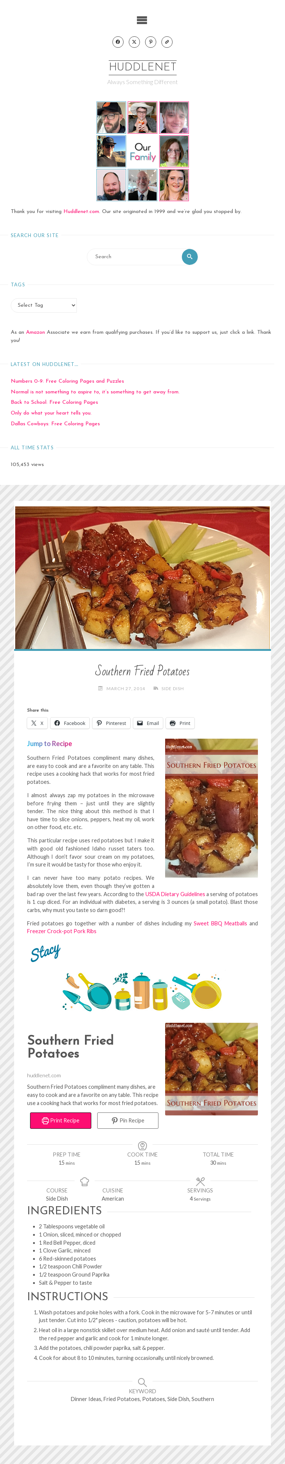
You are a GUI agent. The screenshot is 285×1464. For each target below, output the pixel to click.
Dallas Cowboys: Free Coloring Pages (55, 424)
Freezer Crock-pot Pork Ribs (61, 931)
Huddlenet (143, 68)
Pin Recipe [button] (127, 1121)
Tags (18, 285)
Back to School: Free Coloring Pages (54, 403)
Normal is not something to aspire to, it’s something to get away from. (95, 392)
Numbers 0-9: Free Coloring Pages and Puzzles (67, 381)
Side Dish (172, 688)
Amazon (35, 333)
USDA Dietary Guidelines (175, 894)
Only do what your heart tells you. (51, 413)
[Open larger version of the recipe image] (211, 1069)
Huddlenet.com (81, 211)
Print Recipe (60, 1121)
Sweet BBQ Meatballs (220, 923)
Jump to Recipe (49, 743)
